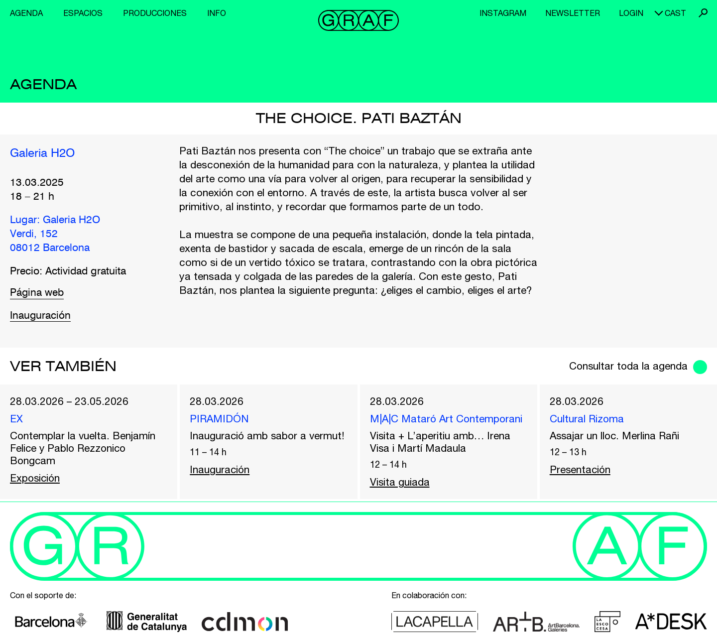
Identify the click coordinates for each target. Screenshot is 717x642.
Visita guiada (400, 482)
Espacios (83, 12)
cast (675, 12)
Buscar (703, 12)
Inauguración (40, 316)
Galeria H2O (42, 153)
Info (216, 12)
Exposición (36, 478)
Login (631, 12)
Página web (37, 293)
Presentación (581, 470)
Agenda (26, 12)
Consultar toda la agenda (627, 366)
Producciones (155, 12)
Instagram (502, 12)
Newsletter (572, 12)
